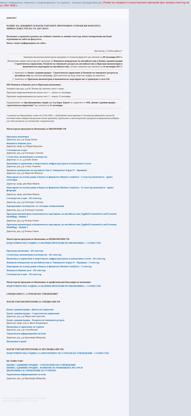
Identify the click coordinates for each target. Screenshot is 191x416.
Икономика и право (17, 341)
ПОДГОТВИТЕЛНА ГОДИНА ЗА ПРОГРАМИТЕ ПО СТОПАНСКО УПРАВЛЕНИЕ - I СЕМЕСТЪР (58, 353)
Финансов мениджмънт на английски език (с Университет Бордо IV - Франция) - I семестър (53, 262)
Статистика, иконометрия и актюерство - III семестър (34, 254)
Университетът (16, 2)
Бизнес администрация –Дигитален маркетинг (30, 309)
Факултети (29, 2)
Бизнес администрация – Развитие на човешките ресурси (35, 320)
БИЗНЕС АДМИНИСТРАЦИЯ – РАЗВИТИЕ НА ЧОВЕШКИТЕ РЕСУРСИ (45, 367)
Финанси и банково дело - (26, 270)
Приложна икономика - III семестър (25, 250)
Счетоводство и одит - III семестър (24, 198)
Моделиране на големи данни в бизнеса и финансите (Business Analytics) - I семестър (49, 266)
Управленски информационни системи (26, 333)
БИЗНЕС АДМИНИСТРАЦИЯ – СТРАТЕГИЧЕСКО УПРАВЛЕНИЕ (41, 365)
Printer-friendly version (4, 405)
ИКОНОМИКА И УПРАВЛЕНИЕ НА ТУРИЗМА (31, 370)
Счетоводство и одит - (24, 274)
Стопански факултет (45, 2)
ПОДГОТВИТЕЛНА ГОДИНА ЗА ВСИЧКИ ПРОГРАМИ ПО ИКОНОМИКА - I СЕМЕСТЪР (54, 243)
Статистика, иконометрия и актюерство (27, 157)
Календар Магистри (92, 2)
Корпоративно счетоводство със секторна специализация (35, 206)
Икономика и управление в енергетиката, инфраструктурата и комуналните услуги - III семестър (56, 258)
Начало (3, 2)
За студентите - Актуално (69, 2)
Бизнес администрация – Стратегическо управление (33, 313)
